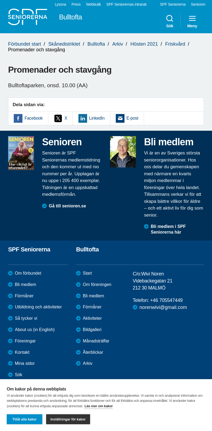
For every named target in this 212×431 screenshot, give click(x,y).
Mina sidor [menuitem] (25, 363)
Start (87, 273)
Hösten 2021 (144, 44)
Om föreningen (97, 284)
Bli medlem (25, 284)
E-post (132, 118)
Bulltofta (96, 44)
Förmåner (24, 296)
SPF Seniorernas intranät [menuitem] (126, 4)
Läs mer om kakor (98, 406)
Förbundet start (24, 44)
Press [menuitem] (76, 4)
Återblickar (93, 352)
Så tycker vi (26, 318)
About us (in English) (35, 329)
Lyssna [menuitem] (60, 4)
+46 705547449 (166, 300)
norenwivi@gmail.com (163, 307)
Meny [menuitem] (192, 21)
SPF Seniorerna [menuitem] (173, 4)
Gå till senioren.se (67, 206)
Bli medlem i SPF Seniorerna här (168, 229)
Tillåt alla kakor (24, 419)
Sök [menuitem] (170, 21)
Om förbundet (28, 273)
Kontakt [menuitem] (22, 352)
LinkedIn (96, 118)
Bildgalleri (92, 329)
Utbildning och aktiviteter (38, 307)
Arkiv (117, 44)
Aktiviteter (92, 318)
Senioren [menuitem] (198, 4)
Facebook (34, 118)
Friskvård (175, 44)
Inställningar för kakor (68, 419)
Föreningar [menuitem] (25, 341)
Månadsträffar (96, 341)
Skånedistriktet (64, 44)
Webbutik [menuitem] (93, 4)
